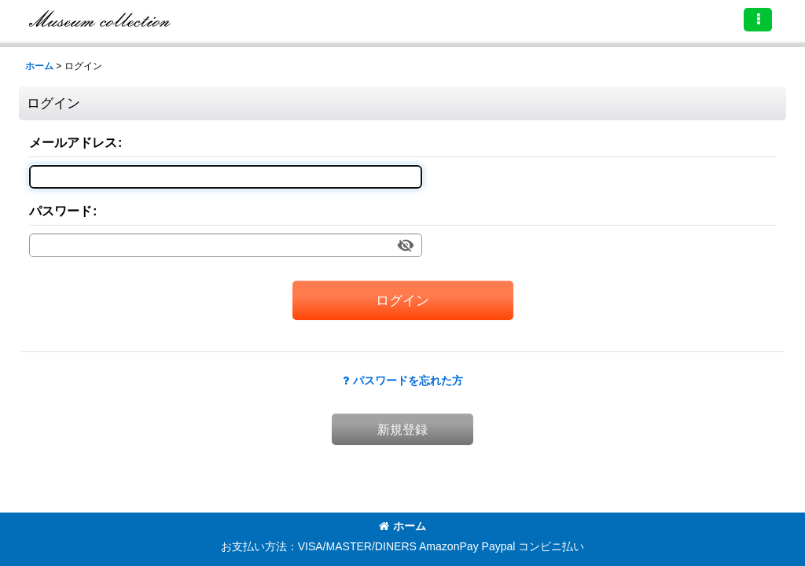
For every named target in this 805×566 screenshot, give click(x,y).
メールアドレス (73, 142)
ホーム (402, 526)
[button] (758, 19)
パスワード (60, 211)
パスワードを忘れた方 (403, 380)
